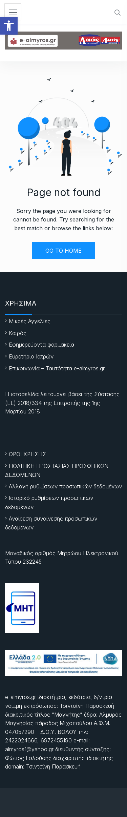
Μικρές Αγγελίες (29, 321)
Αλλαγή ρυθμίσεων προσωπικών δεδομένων (65, 486)
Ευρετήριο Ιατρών (31, 356)
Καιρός (17, 333)
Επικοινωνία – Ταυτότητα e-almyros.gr (57, 368)
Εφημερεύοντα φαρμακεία (41, 344)
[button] (9, 26)
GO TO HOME (63, 250)
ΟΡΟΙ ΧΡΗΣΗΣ (27, 454)
